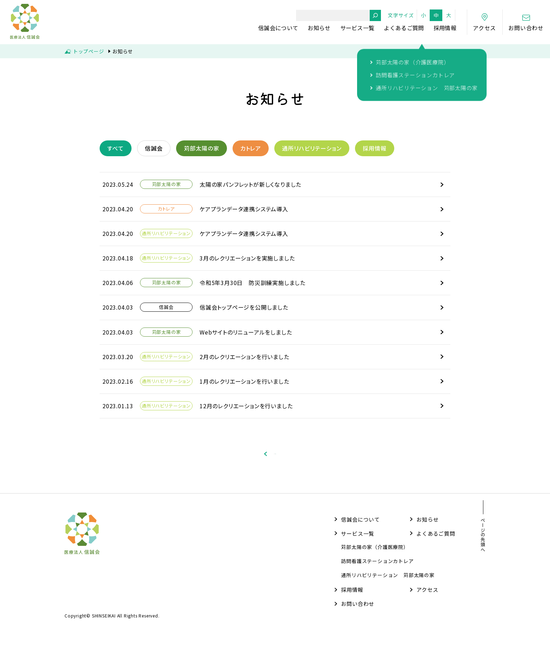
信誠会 (154, 148)
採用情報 (445, 28)
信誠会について (278, 28)
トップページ (88, 51)
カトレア (250, 148)
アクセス (427, 595)
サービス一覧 (357, 28)
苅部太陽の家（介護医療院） (374, 552)
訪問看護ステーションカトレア (377, 566)
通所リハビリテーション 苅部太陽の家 (387, 580)
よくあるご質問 (404, 28)
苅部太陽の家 (201, 148)
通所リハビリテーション (312, 148)
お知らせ (319, 28)
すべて (115, 148)
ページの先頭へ (482, 541)
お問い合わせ (357, 609)
